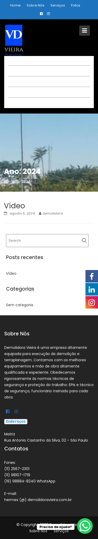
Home (15, 5)
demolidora (53, 213)
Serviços (57, 5)
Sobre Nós (35, 5)
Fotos (75, 5)
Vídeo (14, 206)
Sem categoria (19, 305)
